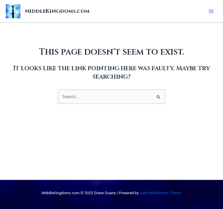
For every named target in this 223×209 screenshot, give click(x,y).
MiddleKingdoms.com (57, 11)
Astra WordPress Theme (160, 193)
